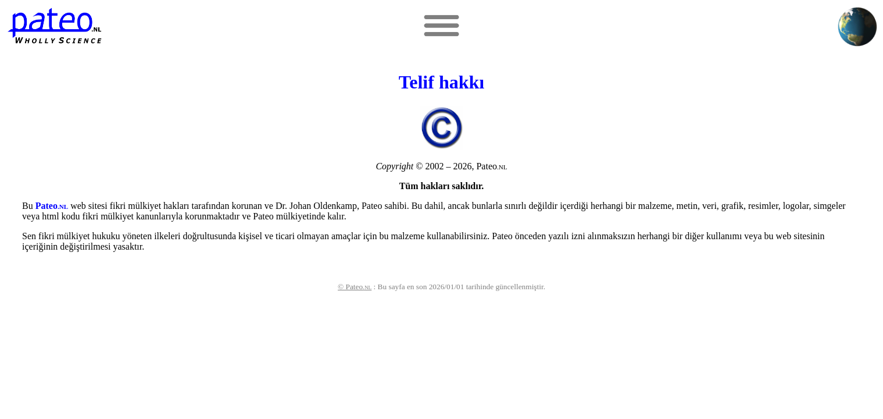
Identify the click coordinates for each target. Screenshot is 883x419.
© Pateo (354, 286)
